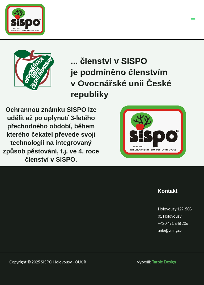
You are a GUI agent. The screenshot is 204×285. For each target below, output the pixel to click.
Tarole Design (164, 262)
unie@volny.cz (170, 230)
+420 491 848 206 (173, 223)
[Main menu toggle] (193, 19)
